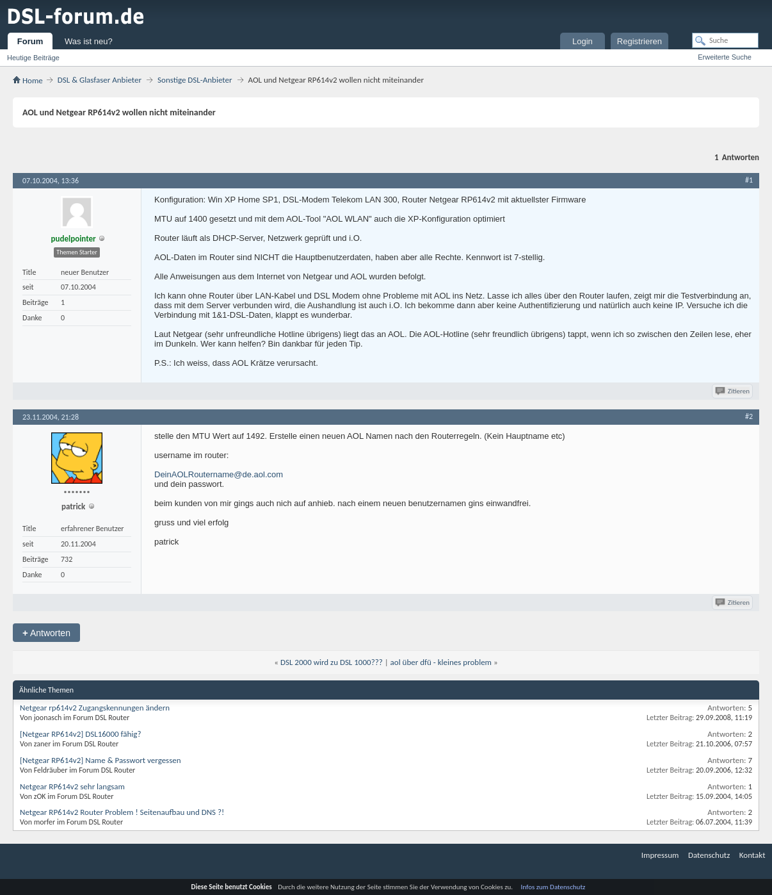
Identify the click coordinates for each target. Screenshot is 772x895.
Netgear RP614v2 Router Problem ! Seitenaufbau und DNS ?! (122, 812)
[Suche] (725, 40)
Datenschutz (709, 855)
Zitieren (733, 391)
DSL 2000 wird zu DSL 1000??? (331, 662)
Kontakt (752, 855)
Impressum (660, 855)
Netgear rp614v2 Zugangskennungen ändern (95, 707)
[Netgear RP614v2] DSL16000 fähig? (80, 734)
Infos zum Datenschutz (553, 887)
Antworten (46, 632)
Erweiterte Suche (725, 57)
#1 (749, 180)
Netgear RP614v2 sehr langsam (72, 786)
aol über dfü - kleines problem (441, 662)
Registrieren (639, 41)
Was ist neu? (89, 41)
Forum (30, 41)
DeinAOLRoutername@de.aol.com (218, 474)
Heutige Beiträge (33, 58)
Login (582, 41)
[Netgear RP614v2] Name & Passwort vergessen (100, 760)
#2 (749, 416)
